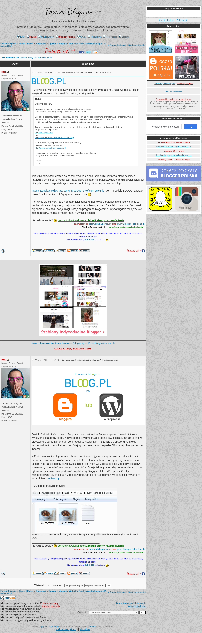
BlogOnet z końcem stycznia (87, 190)
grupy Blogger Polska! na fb (131, 224)
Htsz (3, 71)
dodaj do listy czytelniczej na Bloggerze (173, 155)
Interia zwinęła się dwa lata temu (51, 190)
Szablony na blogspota (164, 83)
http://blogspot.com (44, 132)
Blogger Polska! (65, 37)
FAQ (21, 37)
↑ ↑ (66, 629)
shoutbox (85, 629)
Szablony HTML (165, 159)
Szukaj (32, 37)
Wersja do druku (137, 606)
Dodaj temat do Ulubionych (131, 603)
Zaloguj (124, 37)
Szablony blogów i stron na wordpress (173, 99)
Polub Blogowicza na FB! (101, 343)
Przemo (92, 627)
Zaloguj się (78, 343)
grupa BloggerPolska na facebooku (173, 142)
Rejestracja (110, 37)
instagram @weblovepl (173, 151)
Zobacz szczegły (49, 603)
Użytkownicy (46, 37)
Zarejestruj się (166, 20)
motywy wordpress (173, 91)
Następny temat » (137, 45)
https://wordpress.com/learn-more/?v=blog (54, 137)
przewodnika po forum (100, 224)
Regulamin (95, 37)
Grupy (81, 37)
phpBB (44, 627)
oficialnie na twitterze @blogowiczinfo (173, 146)
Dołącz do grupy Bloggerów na (72, 348)
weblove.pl (54, 478)
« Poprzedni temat (117, 45)
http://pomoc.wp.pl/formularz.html (50, 148)
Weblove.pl (54, 627)
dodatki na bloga (182, 159)
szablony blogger (185, 83)
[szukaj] (165, 127)
